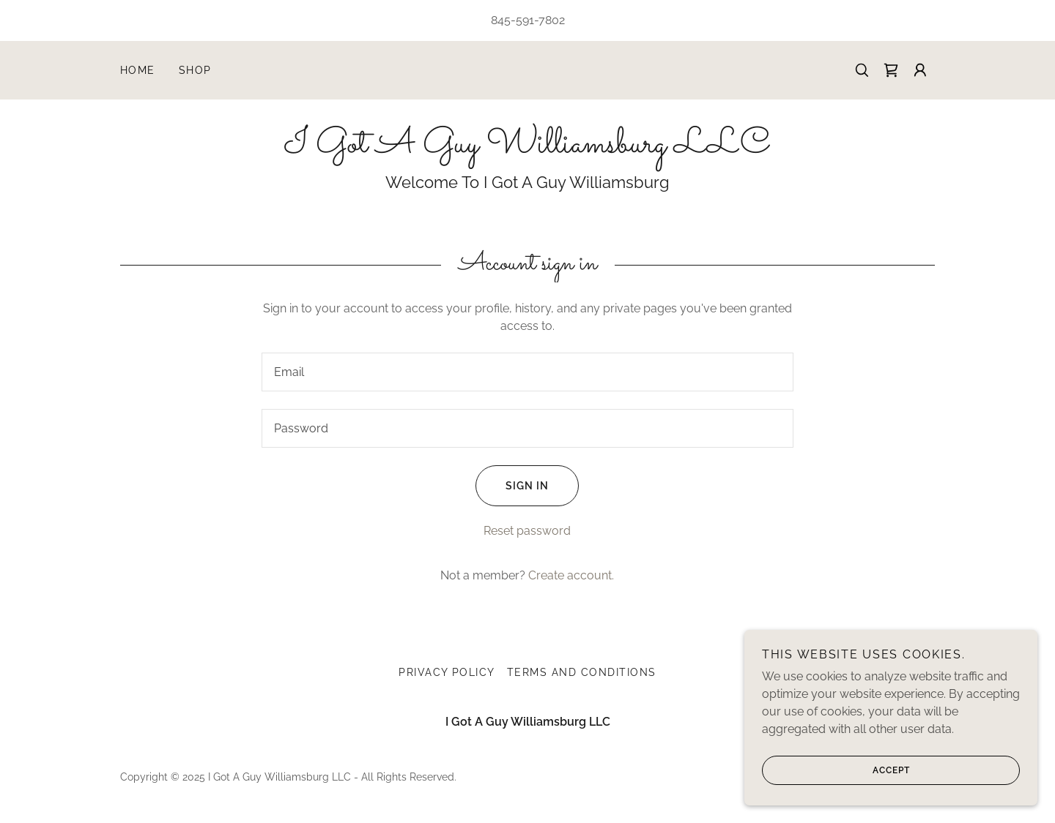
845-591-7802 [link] (528, 20)
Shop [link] (195, 70)
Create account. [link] (571, 575)
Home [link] (137, 70)
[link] (891, 70)
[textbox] (527, 372)
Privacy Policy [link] (447, 672)
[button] (920, 70)
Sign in (512, 485)
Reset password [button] (527, 531)
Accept (836, 770)
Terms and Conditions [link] (581, 672)
